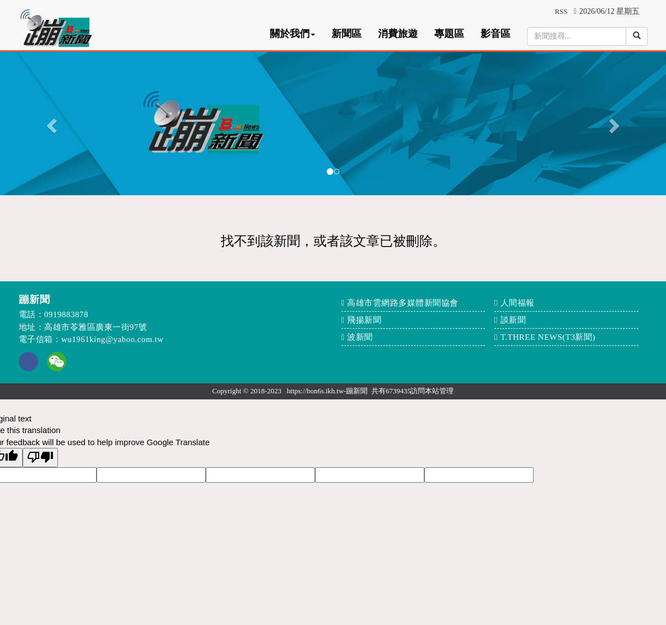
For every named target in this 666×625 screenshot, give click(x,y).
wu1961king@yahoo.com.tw (112, 339)
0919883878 (66, 314)
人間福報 (517, 302)
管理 (446, 391)
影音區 (495, 33)
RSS (561, 11)
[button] (50, 122)
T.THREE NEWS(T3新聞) (547, 337)
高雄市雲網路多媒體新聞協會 (403, 302)
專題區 (449, 33)
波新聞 (360, 337)
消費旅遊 (398, 33)
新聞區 (346, 33)
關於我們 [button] (292, 33)
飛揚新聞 (364, 320)
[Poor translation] (40, 457)
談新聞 (513, 320)
